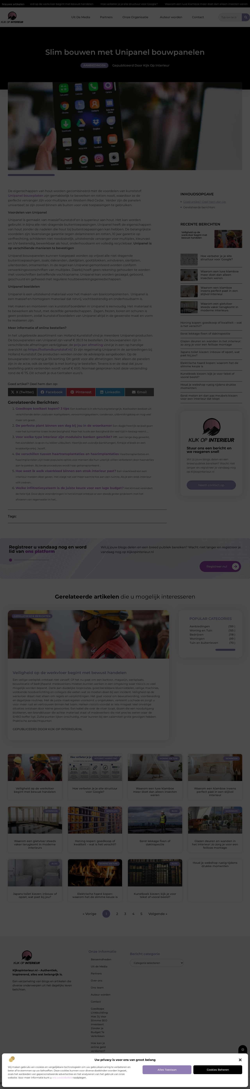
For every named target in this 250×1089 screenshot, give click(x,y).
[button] (240, 1060)
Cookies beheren (218, 1069)
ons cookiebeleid (62, 1077)
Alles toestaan (167, 1069)
